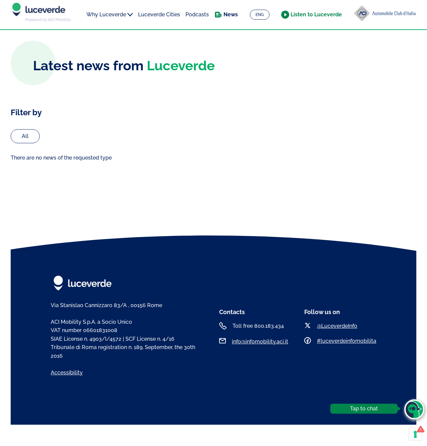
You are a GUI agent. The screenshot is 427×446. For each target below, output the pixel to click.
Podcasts (197, 14)
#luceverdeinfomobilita (346, 341)
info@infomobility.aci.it (260, 341)
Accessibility (67, 372)
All (25, 136)
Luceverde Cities (159, 14)
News (231, 14)
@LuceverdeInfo (337, 326)
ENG (260, 14)
